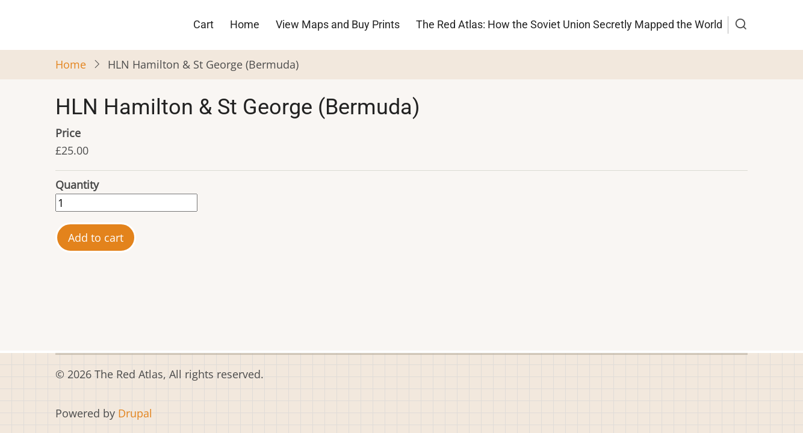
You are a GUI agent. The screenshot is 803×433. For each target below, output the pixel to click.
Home (244, 24)
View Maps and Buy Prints (338, 24)
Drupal (135, 413)
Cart (203, 24)
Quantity (77, 184)
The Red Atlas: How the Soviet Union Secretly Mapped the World (569, 24)
